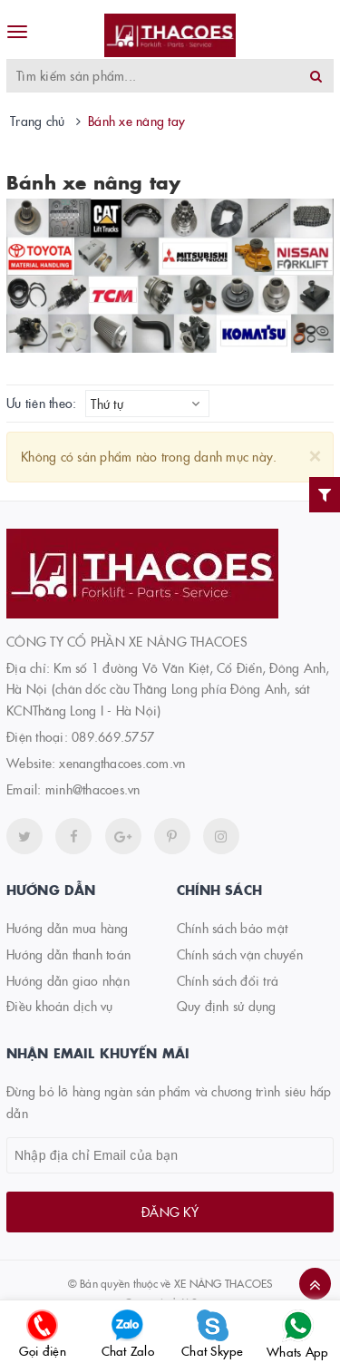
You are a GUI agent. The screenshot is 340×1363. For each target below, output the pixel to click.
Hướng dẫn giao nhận (68, 980)
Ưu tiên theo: (41, 403)
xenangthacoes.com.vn (122, 763)
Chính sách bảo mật (232, 928)
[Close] (314, 453)
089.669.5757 (113, 736)
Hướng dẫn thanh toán (68, 954)
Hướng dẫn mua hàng (67, 928)
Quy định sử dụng (227, 1006)
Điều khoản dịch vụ (59, 1006)
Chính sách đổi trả (228, 980)
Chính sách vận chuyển (240, 954)
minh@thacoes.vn (93, 789)
